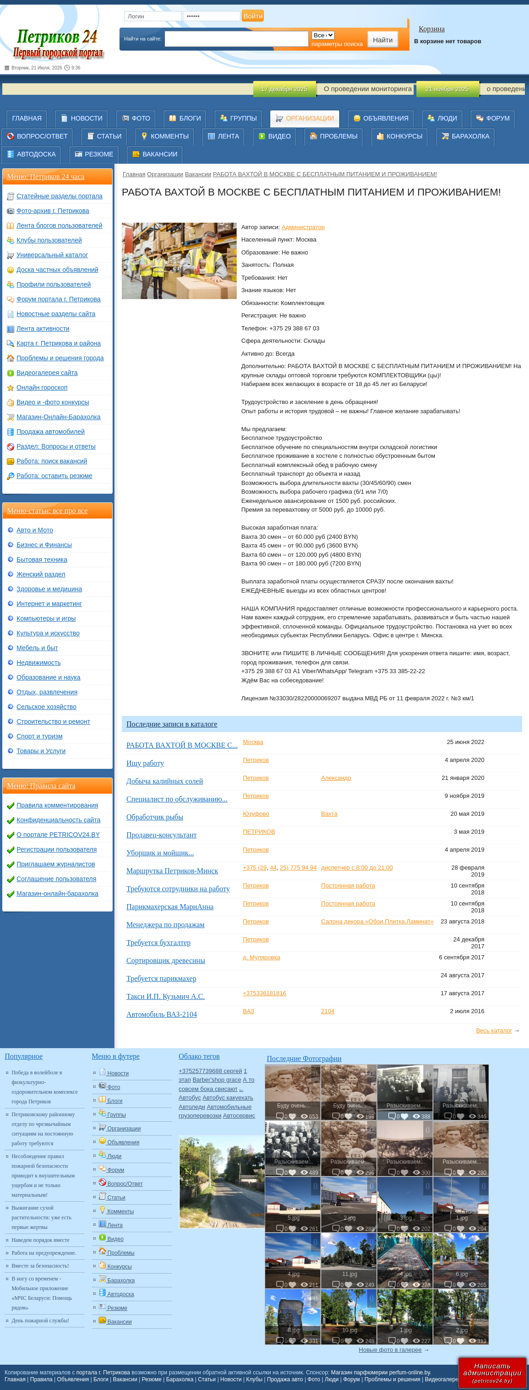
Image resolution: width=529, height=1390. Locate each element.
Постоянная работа (348, 885)
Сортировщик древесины (165, 960)
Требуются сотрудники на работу (178, 889)
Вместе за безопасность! (40, 1266)
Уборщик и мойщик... (160, 853)
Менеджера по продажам (165, 925)
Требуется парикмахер (161, 978)
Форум (351, 1379)
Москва (253, 741)
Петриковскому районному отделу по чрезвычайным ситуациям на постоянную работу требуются (43, 1129)
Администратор (303, 227)
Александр (336, 777)
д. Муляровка (261, 957)
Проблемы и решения (392, 1379)
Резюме (151, 1379)
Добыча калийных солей (164, 781)
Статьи (207, 1379)
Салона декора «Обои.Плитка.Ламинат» (377, 921)
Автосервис (239, 1115)
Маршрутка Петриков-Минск (172, 871)
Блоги (100, 1379)
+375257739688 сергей (210, 1070)
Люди (332, 1379)
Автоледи (192, 1106)
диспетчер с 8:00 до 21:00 (357, 867)
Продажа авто (285, 1379)
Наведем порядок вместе (40, 1240)
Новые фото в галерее (390, 1349)
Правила (41, 1379)
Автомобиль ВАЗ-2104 (161, 1014)
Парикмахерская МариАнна (170, 907)
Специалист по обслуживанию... (177, 799)
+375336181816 (264, 993)
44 (273, 867)
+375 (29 (255, 867)
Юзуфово (256, 813)
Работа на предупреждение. (43, 1253)
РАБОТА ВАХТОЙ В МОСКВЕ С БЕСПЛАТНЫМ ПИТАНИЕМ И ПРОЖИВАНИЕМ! (325, 174)
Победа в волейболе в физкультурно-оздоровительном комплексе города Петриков (44, 1087)
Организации (165, 174)
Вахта (329, 813)
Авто (241, 1090)
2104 (328, 1011)
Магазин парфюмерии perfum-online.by (380, 1372)
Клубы (254, 1379)
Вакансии (198, 174)
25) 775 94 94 (298, 867)
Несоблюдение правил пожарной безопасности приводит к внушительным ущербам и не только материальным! (43, 1175)
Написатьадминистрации (492, 1373)
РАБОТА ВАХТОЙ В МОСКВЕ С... (182, 745)
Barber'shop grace (217, 1079)
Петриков (256, 759)
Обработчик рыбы (154, 817)
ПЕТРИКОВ (259, 831)
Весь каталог (494, 1030)
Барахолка (179, 1379)
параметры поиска (337, 43)
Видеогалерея (443, 1379)
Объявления (73, 1379)
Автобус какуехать (228, 1097)
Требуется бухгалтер (158, 942)
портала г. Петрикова (103, 1372)
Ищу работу (145, 763)
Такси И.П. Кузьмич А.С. (165, 996)
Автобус (190, 1097)
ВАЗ (248, 1011)
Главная (134, 174)
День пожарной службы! (40, 1320)
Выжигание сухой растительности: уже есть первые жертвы (41, 1217)
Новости (230, 1379)
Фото (313, 1379)
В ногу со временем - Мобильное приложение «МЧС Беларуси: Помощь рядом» (41, 1293)
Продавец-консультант (161, 835)
